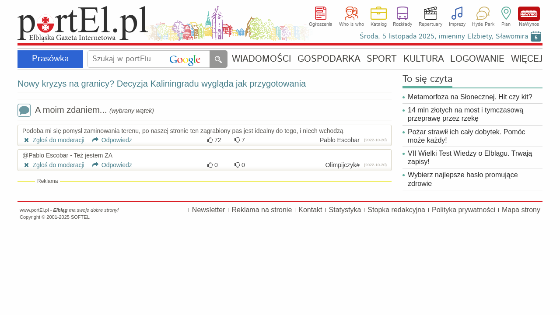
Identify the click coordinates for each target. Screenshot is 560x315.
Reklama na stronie (261, 210)
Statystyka (345, 210)
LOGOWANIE (477, 59)
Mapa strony (521, 210)
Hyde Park (483, 24)
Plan (506, 24)
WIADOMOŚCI (261, 59)
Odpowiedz (109, 140)
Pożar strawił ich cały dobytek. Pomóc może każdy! (466, 136)
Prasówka (50, 58)
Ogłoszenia (320, 24)
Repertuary (430, 24)
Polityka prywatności (463, 210)
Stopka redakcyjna (396, 210)
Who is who (351, 24)
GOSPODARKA (329, 59)
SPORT (382, 59)
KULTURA (423, 59)
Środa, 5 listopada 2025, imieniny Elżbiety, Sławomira (444, 37)
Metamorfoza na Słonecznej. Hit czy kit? (470, 97)
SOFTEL (80, 217)
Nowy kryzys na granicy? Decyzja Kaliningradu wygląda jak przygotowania (162, 83)
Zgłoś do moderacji (53, 140)
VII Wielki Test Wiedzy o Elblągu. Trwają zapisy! (470, 157)
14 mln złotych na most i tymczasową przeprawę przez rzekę (465, 114)
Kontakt (310, 210)
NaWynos (529, 14)
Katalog (379, 24)
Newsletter (208, 210)
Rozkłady (402, 24)
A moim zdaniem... (86, 111)
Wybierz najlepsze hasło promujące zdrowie (463, 179)
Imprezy (457, 24)
